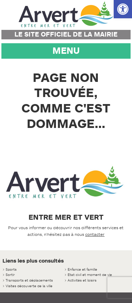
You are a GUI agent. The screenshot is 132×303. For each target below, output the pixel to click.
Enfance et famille (82, 269)
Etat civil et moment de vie (90, 275)
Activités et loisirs (82, 280)
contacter (95, 234)
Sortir (10, 275)
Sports (11, 269)
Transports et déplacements (29, 280)
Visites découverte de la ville (29, 286)
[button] (123, 9)
